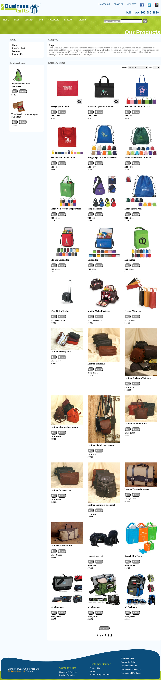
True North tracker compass (24, 114)
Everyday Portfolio (60, 106)
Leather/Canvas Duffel (61, 545)
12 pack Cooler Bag (60, 260)
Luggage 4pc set (95, 556)
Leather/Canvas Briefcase (137, 489)
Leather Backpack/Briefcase (138, 378)
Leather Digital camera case (101, 445)
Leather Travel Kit (96, 364)
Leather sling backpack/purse (65, 427)
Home (15, 45)
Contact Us (17, 54)
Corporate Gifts (128, 662)
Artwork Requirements (100, 674)
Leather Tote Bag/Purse (136, 423)
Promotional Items (129, 665)
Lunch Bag (130, 260)
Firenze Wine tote (133, 311)
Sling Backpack (95, 209)
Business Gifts (127, 658)
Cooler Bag (93, 260)
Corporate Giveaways (131, 669)
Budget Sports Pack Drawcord (102, 157)
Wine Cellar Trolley (60, 311)
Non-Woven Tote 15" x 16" (63, 157)
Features (16, 51)
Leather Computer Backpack (101, 505)
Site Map (30, 671)
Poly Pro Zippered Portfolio (101, 106)
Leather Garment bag (61, 490)
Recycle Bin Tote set (134, 556)
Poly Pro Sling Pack (20, 83)
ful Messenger (94, 607)
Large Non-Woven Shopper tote (66, 209)
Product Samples (67, 675)
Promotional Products (130, 673)
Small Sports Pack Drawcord (138, 157)
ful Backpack (131, 607)
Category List (18, 48)
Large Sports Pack (133, 209)
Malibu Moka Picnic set (99, 311)
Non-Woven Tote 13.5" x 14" (138, 106)
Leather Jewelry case (61, 351)
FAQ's (92, 671)
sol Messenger (57, 607)
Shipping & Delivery (68, 672)
